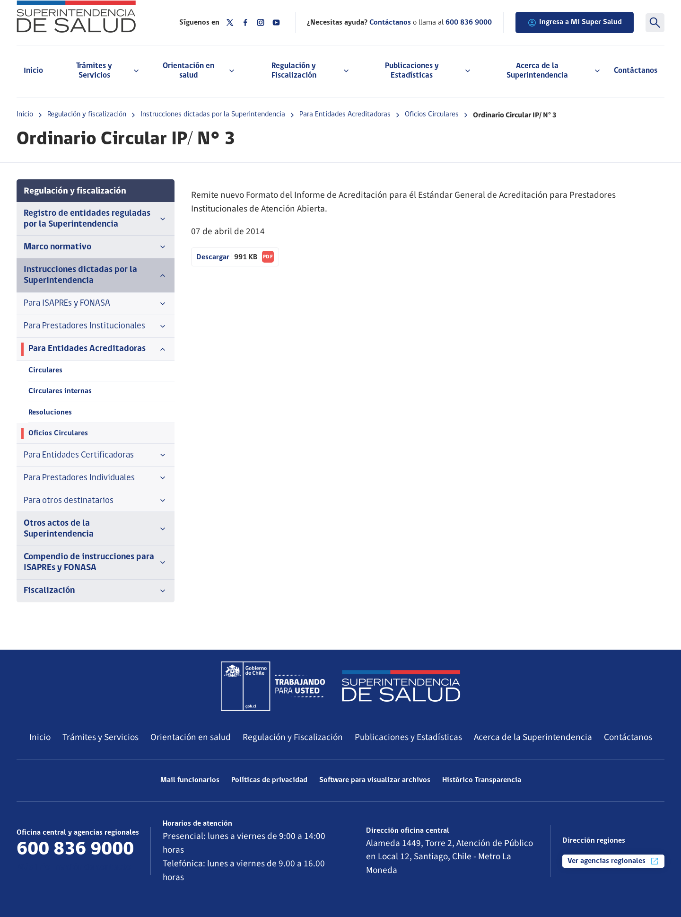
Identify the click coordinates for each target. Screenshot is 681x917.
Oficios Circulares (432, 114)
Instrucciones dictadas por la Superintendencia (212, 114)
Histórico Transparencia (481, 780)
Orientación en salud (190, 737)
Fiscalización (95, 591)
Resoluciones (50, 412)
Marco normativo (95, 247)
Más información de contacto (74, 867)
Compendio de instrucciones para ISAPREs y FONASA (95, 563)
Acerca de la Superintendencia (533, 737)
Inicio (33, 71)
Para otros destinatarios (95, 500)
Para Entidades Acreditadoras (345, 114)
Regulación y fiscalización (86, 114)
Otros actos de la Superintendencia (95, 529)
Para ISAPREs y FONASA (95, 304)
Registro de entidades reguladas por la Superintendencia (95, 219)
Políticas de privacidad (269, 780)
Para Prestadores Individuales (95, 478)
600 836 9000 (468, 22)
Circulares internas (60, 391)
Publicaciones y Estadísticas (408, 737)
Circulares (45, 370)
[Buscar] (655, 22)
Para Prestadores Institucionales (95, 326)
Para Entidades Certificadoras (95, 455)
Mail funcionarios (189, 780)
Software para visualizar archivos (374, 780)
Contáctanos (635, 71)
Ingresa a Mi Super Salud (574, 22)
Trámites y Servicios (100, 737)
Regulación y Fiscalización (293, 737)
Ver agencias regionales (613, 861)
